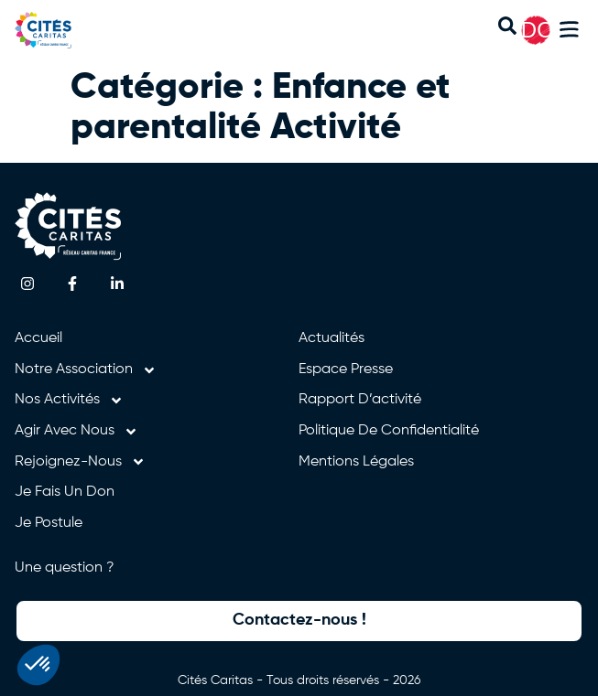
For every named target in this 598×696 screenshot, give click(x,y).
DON (545, 29)
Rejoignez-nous (80, 462)
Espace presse (346, 369)
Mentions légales (356, 462)
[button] (569, 32)
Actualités (331, 338)
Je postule (48, 523)
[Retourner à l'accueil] (62, 30)
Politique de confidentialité (389, 430)
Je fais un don (64, 492)
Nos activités (69, 400)
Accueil (38, 338)
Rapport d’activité (360, 399)
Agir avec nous (76, 431)
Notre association (86, 370)
